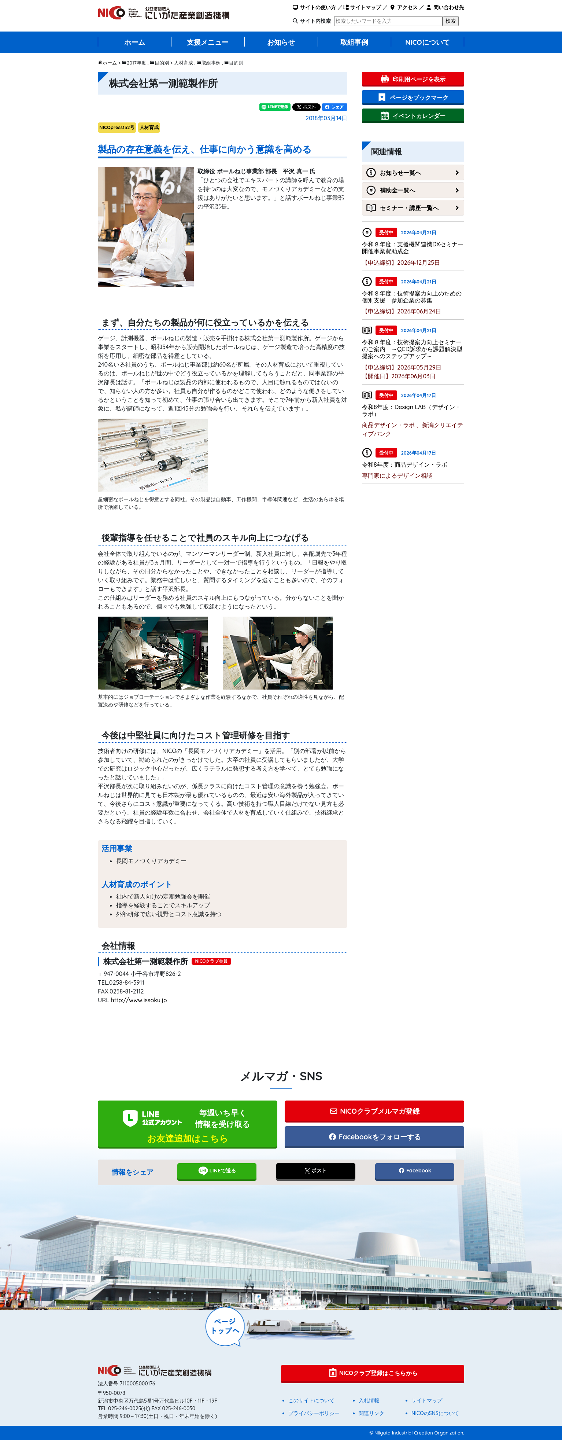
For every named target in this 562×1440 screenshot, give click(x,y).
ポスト (316, 1170)
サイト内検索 (315, 21)
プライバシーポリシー (314, 1413)
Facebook (414, 1170)
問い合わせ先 (445, 7)
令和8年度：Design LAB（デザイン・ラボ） (411, 410)
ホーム (134, 42)
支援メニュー (208, 42)
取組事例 (354, 42)
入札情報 (369, 1400)
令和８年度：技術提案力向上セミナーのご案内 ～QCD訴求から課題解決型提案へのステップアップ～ (412, 349)
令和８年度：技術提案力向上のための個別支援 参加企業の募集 (412, 297)
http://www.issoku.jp (139, 1000)
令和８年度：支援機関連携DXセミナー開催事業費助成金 (412, 247)
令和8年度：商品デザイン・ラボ (404, 464)
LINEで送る (217, 1171)
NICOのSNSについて (435, 1413)
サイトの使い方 (314, 7)
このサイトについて (311, 1400)
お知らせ (281, 42)
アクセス (403, 7)
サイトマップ (362, 7)
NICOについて (427, 42)
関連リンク (371, 1413)
